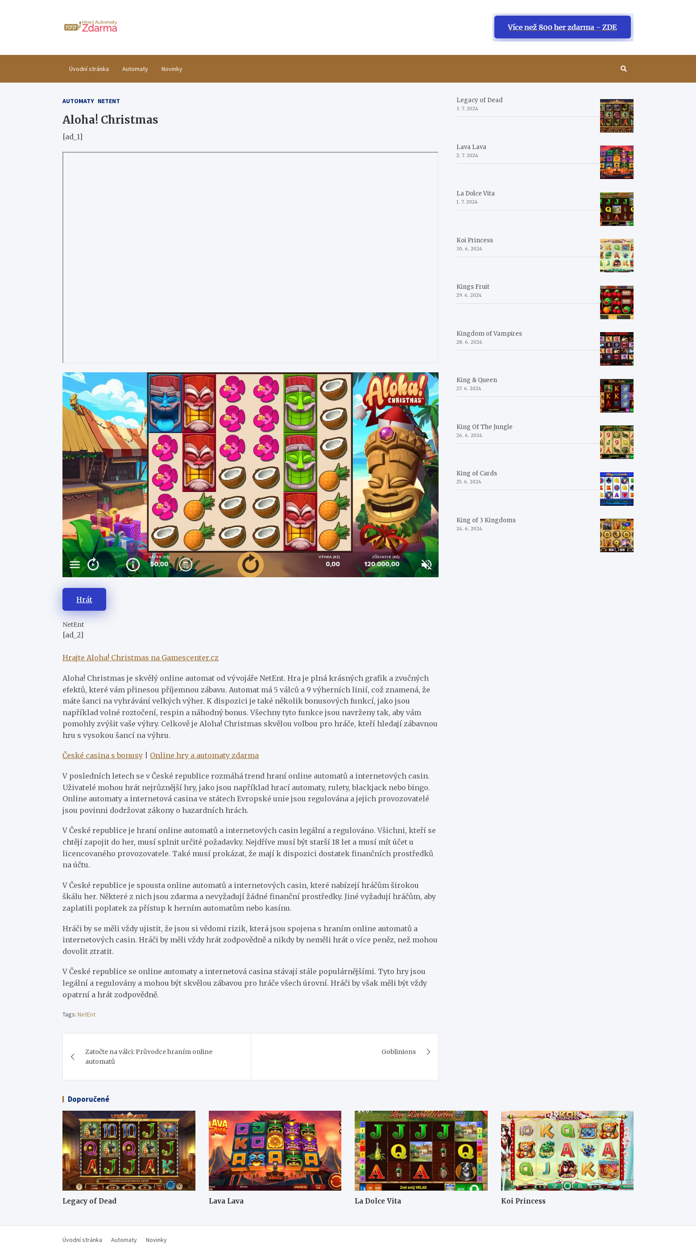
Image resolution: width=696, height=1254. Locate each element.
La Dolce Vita (475, 193)
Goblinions (398, 1052)
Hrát (84, 599)
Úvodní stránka (89, 69)
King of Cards (476, 473)
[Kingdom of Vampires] (617, 349)
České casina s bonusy (102, 755)
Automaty (135, 69)
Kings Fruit (472, 287)
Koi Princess (474, 240)
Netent (109, 101)
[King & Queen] (617, 395)
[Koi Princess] (617, 255)
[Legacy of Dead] (617, 116)
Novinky (172, 69)
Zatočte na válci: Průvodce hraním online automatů (148, 1057)
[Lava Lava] (617, 162)
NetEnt (86, 1014)
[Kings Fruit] (617, 302)
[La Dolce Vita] (617, 209)
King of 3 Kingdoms (486, 520)
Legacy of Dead (479, 100)
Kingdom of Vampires (489, 333)
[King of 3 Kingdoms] (617, 535)
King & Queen (476, 380)
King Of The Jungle (484, 427)
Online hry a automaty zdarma (204, 755)
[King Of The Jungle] (617, 442)
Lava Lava (471, 147)
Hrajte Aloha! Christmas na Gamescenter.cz (140, 657)
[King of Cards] (617, 489)
